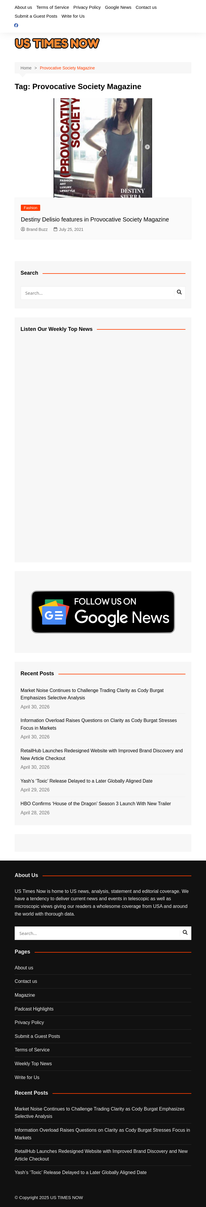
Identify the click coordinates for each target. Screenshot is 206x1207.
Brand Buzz (34, 229)
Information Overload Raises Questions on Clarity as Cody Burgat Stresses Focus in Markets (99, 724)
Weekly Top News (33, 1063)
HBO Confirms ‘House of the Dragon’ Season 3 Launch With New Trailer (96, 803)
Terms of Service (52, 7)
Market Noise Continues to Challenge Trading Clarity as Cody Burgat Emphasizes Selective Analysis (92, 694)
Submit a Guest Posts (36, 16)
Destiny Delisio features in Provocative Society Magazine (95, 219)
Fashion (30, 208)
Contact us (146, 7)
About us (23, 7)
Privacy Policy (87, 7)
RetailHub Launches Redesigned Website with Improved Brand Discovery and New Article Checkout (102, 754)
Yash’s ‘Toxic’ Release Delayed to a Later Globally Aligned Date (87, 780)
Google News (118, 7)
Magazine (25, 995)
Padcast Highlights (34, 1008)
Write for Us (73, 16)
